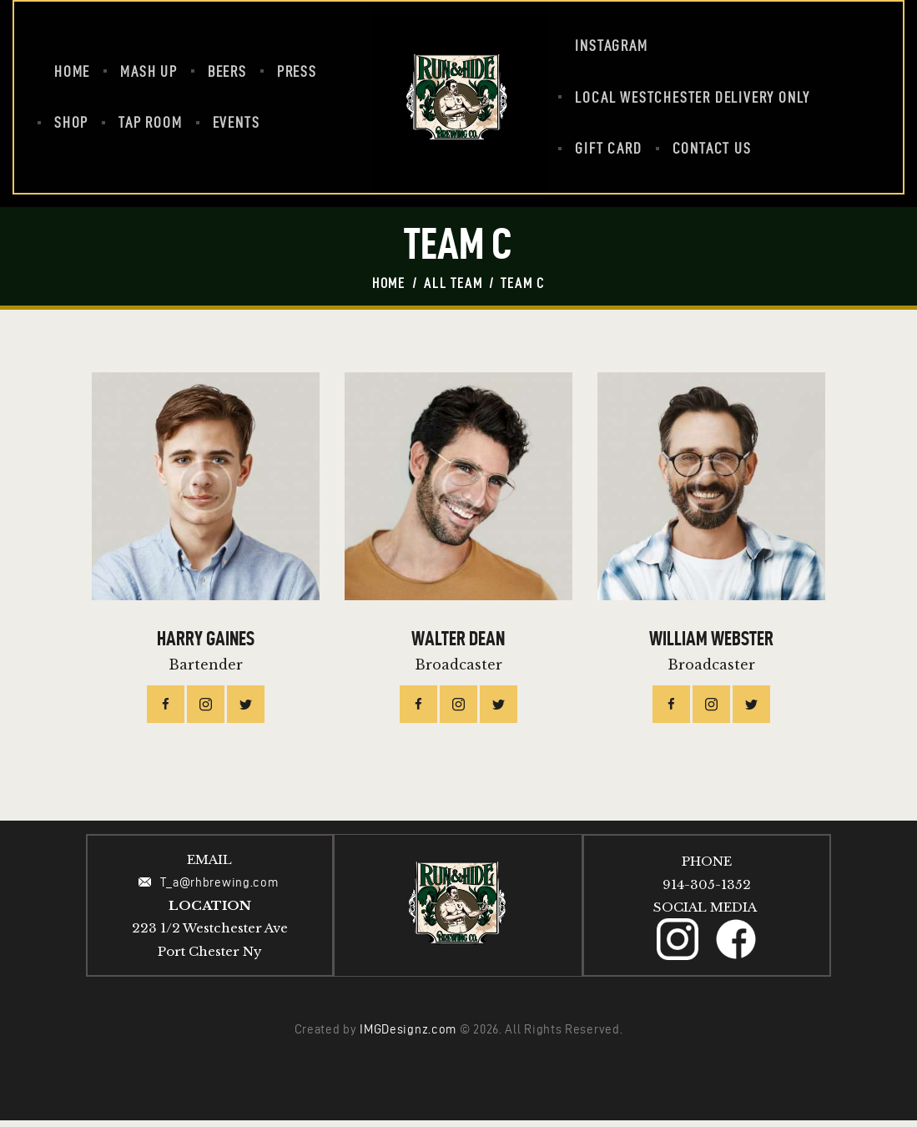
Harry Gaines (205, 645)
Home (389, 283)
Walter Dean (458, 645)
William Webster (711, 645)
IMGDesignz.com (408, 1036)
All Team (453, 283)
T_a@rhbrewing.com (221, 889)
